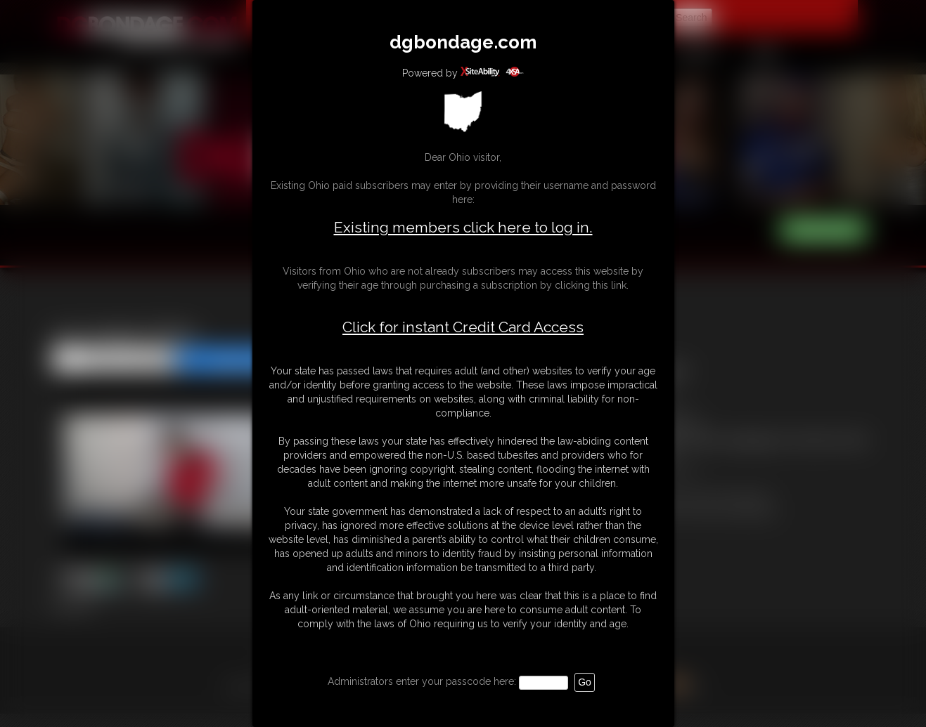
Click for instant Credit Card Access (463, 327)
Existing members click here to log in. (463, 227)
